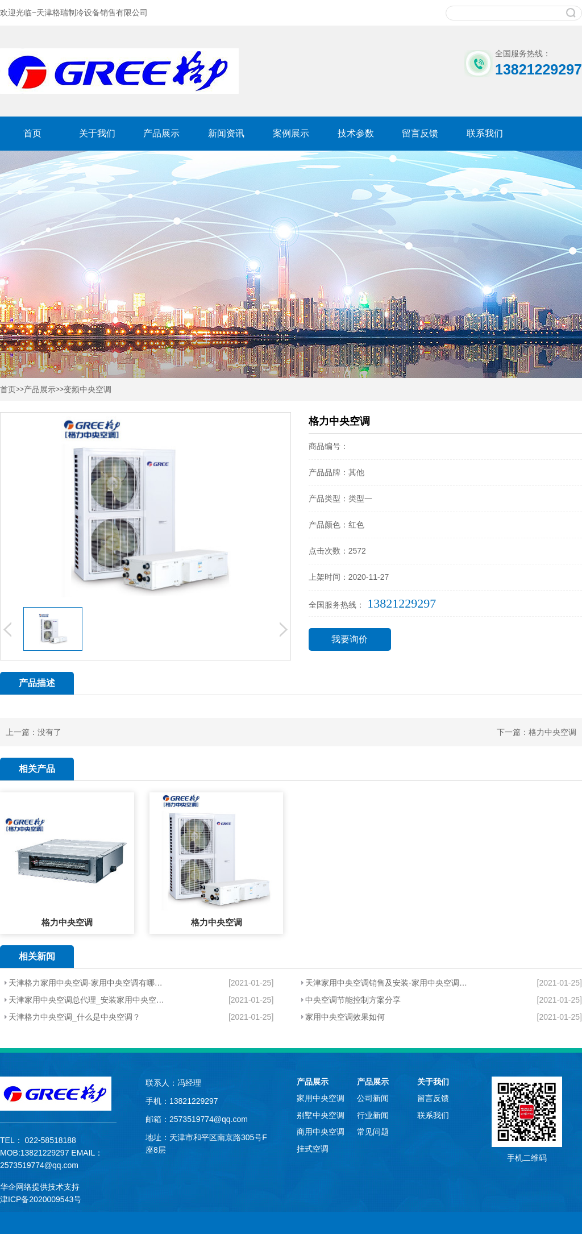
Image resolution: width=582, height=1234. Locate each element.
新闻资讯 (226, 133)
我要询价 (349, 639)
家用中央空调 (320, 1098)
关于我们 (97, 133)
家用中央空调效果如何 (345, 1016)
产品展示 (161, 133)
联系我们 (485, 133)
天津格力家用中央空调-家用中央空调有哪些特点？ (88, 982)
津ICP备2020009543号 (40, 1199)
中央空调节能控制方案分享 (353, 999)
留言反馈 (420, 133)
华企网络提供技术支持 (40, 1186)
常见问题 (373, 1131)
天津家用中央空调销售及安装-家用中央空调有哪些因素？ (388, 982)
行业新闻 (373, 1115)
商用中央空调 (320, 1131)
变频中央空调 (87, 389)
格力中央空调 (552, 732)
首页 (32, 133)
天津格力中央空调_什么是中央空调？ (74, 1016)
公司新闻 (373, 1098)
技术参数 (356, 133)
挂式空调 (313, 1148)
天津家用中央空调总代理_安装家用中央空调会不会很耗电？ (88, 999)
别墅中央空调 (320, 1115)
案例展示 (291, 133)
